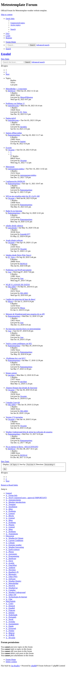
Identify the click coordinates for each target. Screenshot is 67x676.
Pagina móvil (11, 118)
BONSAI (11, 91)
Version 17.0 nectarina (14, 417)
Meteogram (10, 167)
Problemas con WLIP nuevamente (19, 270)
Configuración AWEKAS (15, 181)
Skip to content (6, 15)
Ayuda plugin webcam (14, 240)
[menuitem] (17, 23)
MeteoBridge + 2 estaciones (16, 89)
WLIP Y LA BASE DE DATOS (18, 285)
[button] (7, 74)
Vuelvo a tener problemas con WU (19, 344)
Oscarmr (11, 150)
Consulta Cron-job (13, 402)
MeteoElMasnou (26, 97)
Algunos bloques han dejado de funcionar (21, 388)
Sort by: (27, 464)
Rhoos (10, 301)
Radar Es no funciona (14, 211)
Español (6, 53)
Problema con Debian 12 (15, 103)
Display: (11, 464)
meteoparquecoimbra (16, 169)
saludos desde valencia (14, 226)
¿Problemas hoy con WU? (15, 358)
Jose (9, 272)
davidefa (23, 127)
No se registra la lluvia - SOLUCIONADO (22, 447)
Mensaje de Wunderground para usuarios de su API (25, 314)
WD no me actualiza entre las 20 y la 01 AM (22, 196)
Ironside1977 (25, 234)
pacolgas (11, 375)
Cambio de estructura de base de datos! (20, 299)
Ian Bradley (15, 666)
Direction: (45, 464)
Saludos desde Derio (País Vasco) (18, 255)
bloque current (11, 373)
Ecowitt (9, 148)
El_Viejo (23, 112)
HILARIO (12, 287)
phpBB (33, 666)
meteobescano (13, 106)
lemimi (22, 141)
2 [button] (6, 72)
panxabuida (12, 228)
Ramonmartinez (14, 135)
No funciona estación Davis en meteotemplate (23, 329)
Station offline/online (14, 133)
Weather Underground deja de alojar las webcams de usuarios (29, 432)
